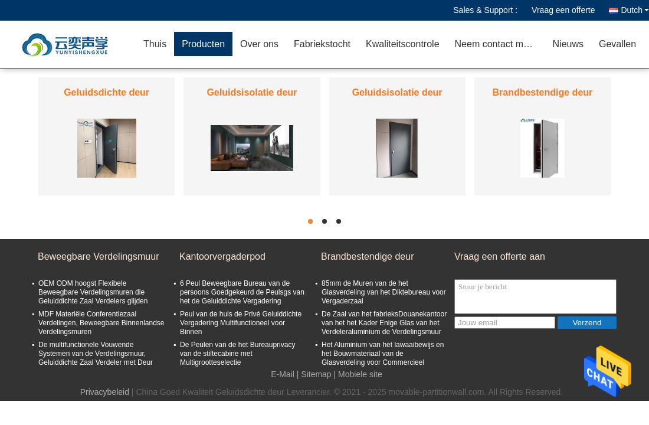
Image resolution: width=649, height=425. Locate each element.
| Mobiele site (358, 374)
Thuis (154, 44)
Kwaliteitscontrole (403, 44)
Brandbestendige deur (542, 92)
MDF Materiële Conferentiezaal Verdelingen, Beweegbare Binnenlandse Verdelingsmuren (101, 323)
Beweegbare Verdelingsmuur (98, 256)
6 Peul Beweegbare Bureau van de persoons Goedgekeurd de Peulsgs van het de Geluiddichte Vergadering (242, 292)
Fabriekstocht (322, 44)
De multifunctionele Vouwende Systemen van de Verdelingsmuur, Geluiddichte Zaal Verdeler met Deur (95, 354)
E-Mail (282, 374)
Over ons (259, 44)
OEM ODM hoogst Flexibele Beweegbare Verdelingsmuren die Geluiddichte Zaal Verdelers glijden (93, 292)
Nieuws (568, 44)
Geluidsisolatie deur (251, 92)
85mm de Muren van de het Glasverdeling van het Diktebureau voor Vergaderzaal (384, 292)
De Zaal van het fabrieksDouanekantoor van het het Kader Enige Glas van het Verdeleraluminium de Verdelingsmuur (384, 323)
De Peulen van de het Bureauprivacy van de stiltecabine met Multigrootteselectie (237, 354)
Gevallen (617, 44)
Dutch (635, 10)
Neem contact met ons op (500, 44)
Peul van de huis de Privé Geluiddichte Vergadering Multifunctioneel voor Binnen (240, 323)
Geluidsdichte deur (106, 92)
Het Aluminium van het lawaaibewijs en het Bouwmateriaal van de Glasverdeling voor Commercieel (383, 354)
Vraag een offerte (563, 10)
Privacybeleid (104, 392)
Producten (203, 44)
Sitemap (316, 374)
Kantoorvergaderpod (222, 256)
